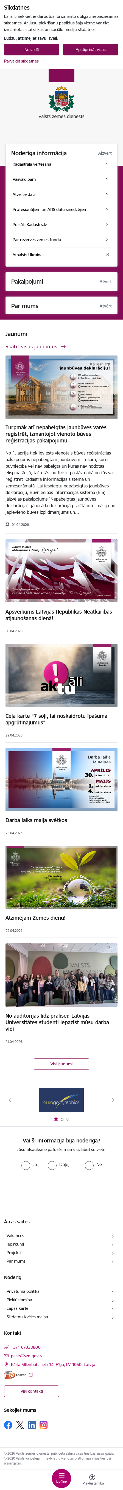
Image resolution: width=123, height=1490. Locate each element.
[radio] (29, 1164)
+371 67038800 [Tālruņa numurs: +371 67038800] (26, 1347)
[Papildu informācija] (31, 1375)
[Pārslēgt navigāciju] (61, 1478)
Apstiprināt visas (91, 49)
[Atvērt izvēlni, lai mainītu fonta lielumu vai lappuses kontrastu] (92, 1480)
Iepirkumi (15, 1244)
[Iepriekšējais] (10, 1099)
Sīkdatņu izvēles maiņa (27, 1316)
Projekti (14, 1252)
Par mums (16, 1261)
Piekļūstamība (19, 1299)
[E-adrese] (15, 1374)
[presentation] (61, 1190)
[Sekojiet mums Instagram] (44, 1425)
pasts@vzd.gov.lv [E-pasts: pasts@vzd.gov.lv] (26, 1355)
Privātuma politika (23, 1291)
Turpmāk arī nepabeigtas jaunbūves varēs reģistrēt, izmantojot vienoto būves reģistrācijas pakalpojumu (56, 434)
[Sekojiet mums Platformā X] (20, 1425)
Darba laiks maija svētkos (36, 820)
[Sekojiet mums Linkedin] (32, 1425)
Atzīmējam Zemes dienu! (35, 918)
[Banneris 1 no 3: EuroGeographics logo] (61, 1099)
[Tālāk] (113, 1099)
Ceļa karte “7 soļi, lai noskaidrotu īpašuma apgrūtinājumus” (56, 719)
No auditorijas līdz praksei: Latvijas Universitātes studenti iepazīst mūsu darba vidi (57, 1022)
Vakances (15, 1235)
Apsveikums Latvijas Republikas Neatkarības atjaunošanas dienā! (58, 615)
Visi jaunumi (61, 1063)
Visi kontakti (32, 1391)
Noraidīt (31, 49)
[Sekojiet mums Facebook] (8, 1425)
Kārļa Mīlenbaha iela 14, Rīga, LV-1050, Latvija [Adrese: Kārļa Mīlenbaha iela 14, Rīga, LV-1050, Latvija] (53, 1364)
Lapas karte (17, 1308)
